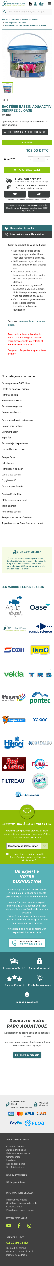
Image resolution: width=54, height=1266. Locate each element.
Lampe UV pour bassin (13, 449)
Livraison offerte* (31, 180)
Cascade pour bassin (12, 486)
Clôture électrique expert (14, 500)
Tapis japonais (9, 506)
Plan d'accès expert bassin (20, 1210)
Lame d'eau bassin (11, 474)
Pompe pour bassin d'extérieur (17, 517)
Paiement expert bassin (18, 1153)
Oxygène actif (9, 480)
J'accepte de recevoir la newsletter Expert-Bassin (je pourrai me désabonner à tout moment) (28, 857)
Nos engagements (15, 1163)
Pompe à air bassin (11, 412)
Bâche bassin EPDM (12, 400)
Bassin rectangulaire (12, 406)
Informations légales (16, 1199)
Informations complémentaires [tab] (24, 234)
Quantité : (10, 159)
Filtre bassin (8, 463)
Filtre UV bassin (10, 394)
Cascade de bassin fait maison (17, 420)
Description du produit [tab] (20, 228)
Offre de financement (32, 186)
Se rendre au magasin (27, 1055)
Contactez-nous (14, 1206)
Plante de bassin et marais (15, 389)
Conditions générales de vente (21, 1203)
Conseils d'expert (15, 1146)
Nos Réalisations (15, 1167)
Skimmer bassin (10, 431)
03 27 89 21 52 (17, 1243)
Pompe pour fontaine (12, 426)
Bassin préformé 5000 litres (16, 383)
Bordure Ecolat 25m (11, 494)
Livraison (11, 1160)
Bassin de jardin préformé (15, 443)
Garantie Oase (13, 1157)
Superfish (6, 437)
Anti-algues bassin (11, 511)
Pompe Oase (8, 457)
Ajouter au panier (26, 170)
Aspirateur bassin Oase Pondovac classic (23, 523)
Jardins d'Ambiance (16, 1150)
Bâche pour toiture (15, 1182)
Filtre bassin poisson (12, 469)
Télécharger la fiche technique (25, 132)
